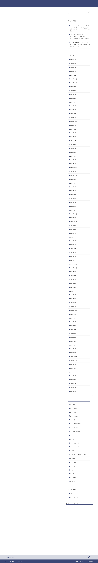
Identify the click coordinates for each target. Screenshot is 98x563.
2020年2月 (73, 345)
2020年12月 (73, 306)
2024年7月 (73, 140)
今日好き (72, 458)
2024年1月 (73, 163)
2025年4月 (73, 106)
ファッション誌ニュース (77, 447)
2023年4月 (73, 198)
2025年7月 (73, 94)
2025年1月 (73, 117)
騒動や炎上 (73, 481)
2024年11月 (73, 125)
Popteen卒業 (74, 408)
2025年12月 (73, 75)
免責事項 (20, 561)
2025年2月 (73, 113)
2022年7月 (73, 233)
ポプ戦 (72, 450)
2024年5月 (73, 148)
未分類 (72, 474)
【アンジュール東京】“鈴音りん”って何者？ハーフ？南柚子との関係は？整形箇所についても (80, 44)
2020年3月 (73, 341)
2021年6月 (73, 283)
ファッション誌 (74, 443)
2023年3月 (73, 202)
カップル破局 (74, 416)
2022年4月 (73, 244)
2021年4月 (73, 291)
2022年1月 (73, 256)
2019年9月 (73, 364)
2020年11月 (73, 310)
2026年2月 (73, 67)
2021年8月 (73, 275)
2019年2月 (73, 391)
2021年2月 (73, 298)
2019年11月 (73, 356)
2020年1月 (73, 349)
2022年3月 (73, 248)
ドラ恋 (72, 435)
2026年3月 (73, 63)
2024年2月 (73, 160)
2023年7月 (73, 187)
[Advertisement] (77, 528)
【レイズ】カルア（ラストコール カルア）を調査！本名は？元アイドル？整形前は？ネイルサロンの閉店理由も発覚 (80, 28)
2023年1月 (73, 210)
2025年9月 (73, 86)
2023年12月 (73, 167)
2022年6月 (73, 237)
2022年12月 (73, 214)
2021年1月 (73, 302)
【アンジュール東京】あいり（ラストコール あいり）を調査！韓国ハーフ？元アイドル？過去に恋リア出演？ (80, 36)
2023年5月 (73, 194)
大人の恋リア (74, 462)
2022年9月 (73, 225)
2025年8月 (73, 90)
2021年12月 (73, 260)
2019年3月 (73, 387)
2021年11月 (73, 264)
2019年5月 (73, 379)
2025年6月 (73, 98)
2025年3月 (73, 110)
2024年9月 (73, 133)
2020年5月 (73, 333)
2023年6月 (73, 190)
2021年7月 (73, 279)
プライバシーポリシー (76, 497)
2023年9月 (73, 179)
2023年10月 (73, 175)
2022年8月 (73, 229)
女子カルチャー (74, 466)
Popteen (72, 404)
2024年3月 (73, 156)
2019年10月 (73, 360)
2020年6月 (73, 329)
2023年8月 (73, 183)
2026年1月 (73, 71)
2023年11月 (73, 171)
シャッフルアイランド (76, 423)
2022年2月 (73, 252)
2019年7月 (73, 372)
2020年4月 (73, 337)
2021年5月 (73, 287)
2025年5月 (73, 102)
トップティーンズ (75, 431)
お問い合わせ (73, 493)
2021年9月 (73, 271)
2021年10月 (73, 268)
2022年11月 (73, 217)
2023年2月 (73, 206)
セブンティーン (74, 427)
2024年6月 (73, 144)
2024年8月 (73, 136)
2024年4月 (73, 152)
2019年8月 (73, 368)
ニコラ (72, 439)
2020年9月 (73, 318)
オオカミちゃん (74, 412)
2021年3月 (73, 295)
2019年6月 (73, 376)
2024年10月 (73, 129)
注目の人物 (73, 477)
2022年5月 (73, 241)
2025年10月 (73, 83)
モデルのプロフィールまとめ (78, 454)
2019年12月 (73, 352)
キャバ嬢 (72, 420)
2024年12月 (73, 121)
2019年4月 (73, 383)
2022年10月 (73, 221)
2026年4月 (73, 59)
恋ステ (72, 470)
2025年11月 (73, 79)
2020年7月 (73, 325)
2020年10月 (73, 314)
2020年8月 (73, 322)
